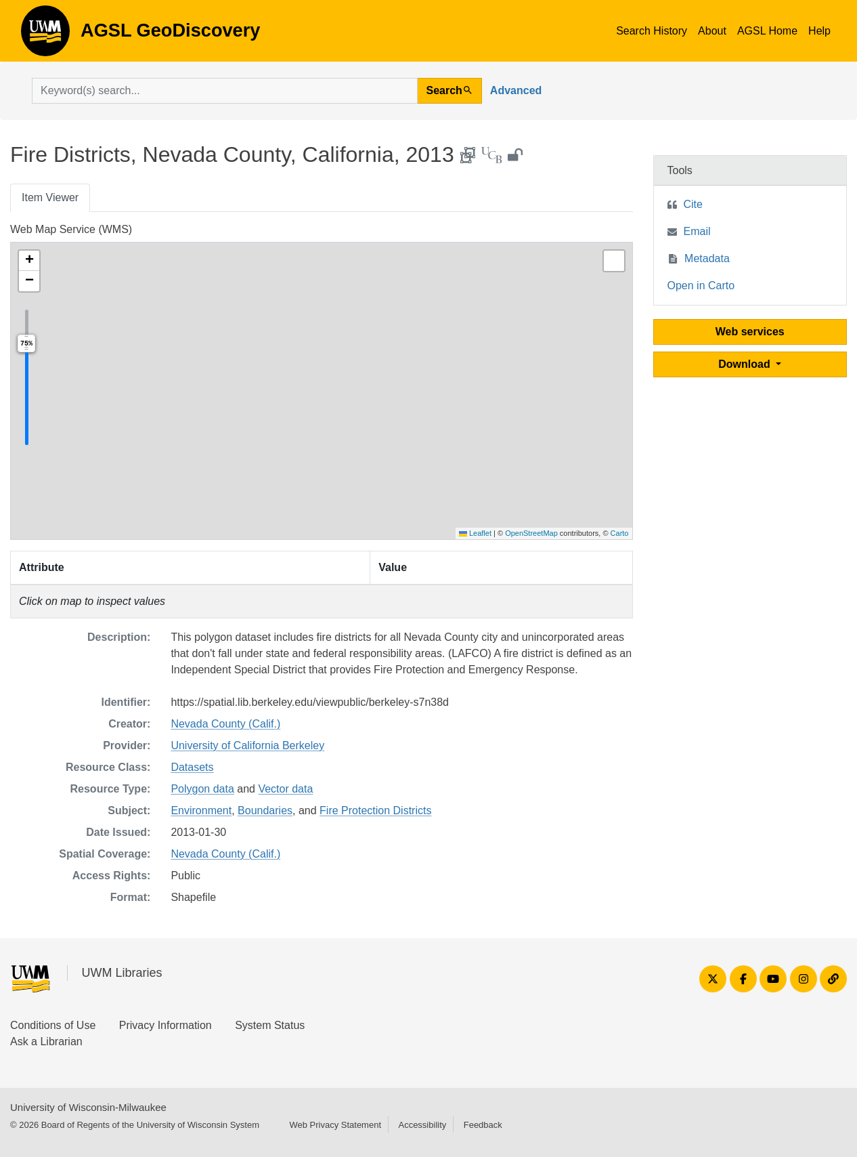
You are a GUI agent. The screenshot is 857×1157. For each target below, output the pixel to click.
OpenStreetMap (531, 533)
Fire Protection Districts (375, 810)
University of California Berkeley (247, 745)
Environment (201, 810)
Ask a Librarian (46, 1041)
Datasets (192, 767)
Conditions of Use (52, 1025)
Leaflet (475, 533)
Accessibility (422, 1125)
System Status (270, 1025)
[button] (29, 261)
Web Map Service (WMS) (71, 229)
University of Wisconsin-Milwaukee (88, 1107)
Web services (750, 331)
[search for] (225, 91)
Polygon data (202, 789)
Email (697, 231)
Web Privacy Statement (335, 1125)
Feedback (483, 1125)
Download (745, 364)
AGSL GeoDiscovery (45, 35)
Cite (693, 204)
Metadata (707, 258)
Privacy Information (165, 1025)
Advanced (516, 90)
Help (819, 31)
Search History (651, 31)
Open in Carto (701, 285)
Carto (620, 533)
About (712, 31)
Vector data (285, 789)
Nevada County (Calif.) (225, 724)
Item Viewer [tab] (50, 197)
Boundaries (265, 810)
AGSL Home (767, 31)
